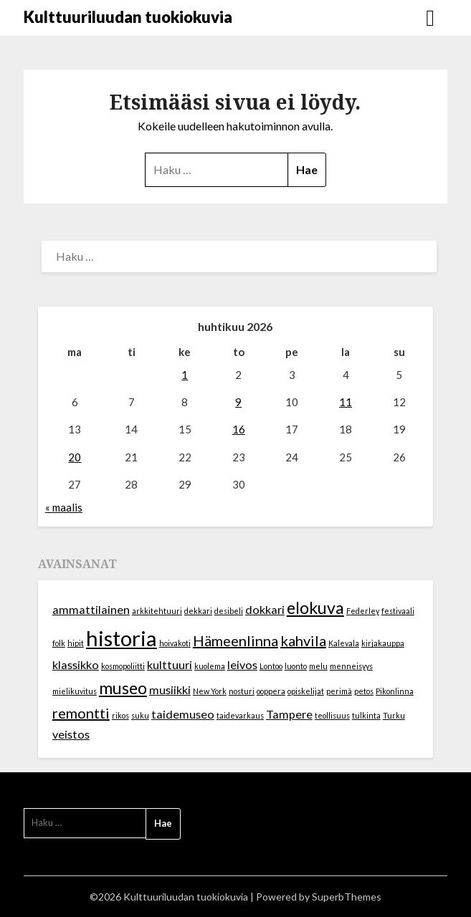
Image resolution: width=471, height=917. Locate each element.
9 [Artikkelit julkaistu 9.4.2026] (238, 401)
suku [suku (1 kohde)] (140, 715)
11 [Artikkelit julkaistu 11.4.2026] (345, 401)
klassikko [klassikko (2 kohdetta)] (75, 664)
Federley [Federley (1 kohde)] (362, 610)
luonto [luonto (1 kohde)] (296, 666)
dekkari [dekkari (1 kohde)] (198, 610)
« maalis (63, 507)
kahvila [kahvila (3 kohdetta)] (303, 640)
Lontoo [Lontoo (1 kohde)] (271, 666)
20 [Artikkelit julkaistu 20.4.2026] (74, 457)
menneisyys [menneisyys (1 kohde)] (351, 666)
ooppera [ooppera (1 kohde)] (271, 691)
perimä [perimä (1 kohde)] (339, 691)
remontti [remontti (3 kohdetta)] (81, 712)
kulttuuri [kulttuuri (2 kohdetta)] (169, 664)
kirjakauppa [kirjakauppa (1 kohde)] (382, 643)
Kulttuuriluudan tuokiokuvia (128, 17)
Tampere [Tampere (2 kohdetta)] (289, 714)
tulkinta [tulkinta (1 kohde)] (366, 715)
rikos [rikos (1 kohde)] (120, 715)
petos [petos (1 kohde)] (364, 691)
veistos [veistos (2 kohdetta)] (71, 734)
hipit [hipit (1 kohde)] (75, 643)
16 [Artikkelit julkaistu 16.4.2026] (238, 429)
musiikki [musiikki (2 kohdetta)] (170, 689)
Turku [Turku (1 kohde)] (394, 715)
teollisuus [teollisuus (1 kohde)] (332, 715)
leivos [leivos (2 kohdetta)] (242, 664)
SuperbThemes (346, 896)
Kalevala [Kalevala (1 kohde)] (343, 643)
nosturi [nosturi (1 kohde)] (241, 691)
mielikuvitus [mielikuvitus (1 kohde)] (74, 691)
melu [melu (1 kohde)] (318, 666)
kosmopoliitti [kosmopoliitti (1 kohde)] (123, 666)
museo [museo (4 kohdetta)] (123, 688)
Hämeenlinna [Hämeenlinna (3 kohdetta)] (235, 640)
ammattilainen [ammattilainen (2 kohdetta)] (91, 609)
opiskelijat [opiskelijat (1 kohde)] (305, 691)
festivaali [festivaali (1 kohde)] (397, 610)
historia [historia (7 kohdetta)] (121, 637)
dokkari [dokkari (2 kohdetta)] (265, 609)
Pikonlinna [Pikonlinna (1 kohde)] (395, 691)
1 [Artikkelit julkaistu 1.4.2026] (184, 374)
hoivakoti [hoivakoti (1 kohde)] (175, 643)
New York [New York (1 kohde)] (210, 691)
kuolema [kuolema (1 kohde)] (209, 666)
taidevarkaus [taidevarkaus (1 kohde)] (240, 715)
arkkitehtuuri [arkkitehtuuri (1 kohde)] (157, 610)
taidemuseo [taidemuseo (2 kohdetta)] (182, 714)
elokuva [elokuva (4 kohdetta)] (315, 607)
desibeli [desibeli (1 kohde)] (228, 610)
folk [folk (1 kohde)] (58, 643)
